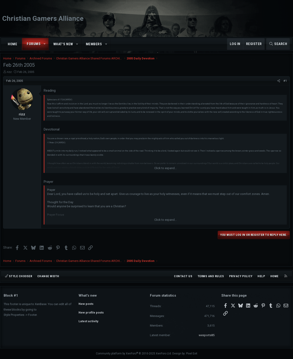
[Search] (278, 44)
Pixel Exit (191, 353)
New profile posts (91, 312)
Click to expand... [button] (165, 170)
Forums (34, 44)
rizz (9, 73)
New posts (86, 303)
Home (12, 44)
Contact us (183, 276)
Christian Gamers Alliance (43, 18)
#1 (284, 82)
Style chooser (18, 276)
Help (261, 276)
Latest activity (88, 320)
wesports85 (206, 335)
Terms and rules (211, 276)
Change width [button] (48, 276)
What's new (63, 44)
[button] (44, 44)
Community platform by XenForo (134, 353)
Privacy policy (240, 276)
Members (94, 44)
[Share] (278, 82)
